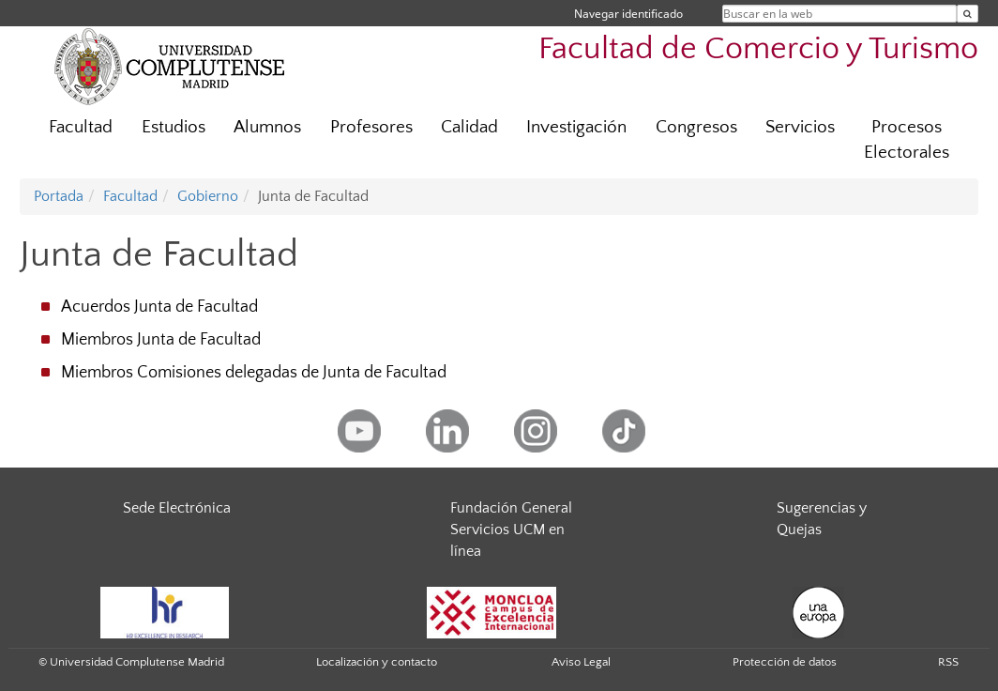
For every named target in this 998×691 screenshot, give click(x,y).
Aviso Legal (581, 661)
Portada (58, 196)
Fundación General (511, 507)
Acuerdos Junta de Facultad (159, 307)
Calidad (469, 127)
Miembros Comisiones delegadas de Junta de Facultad (253, 372)
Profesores (371, 127)
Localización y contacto (376, 661)
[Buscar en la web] (967, 14)
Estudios (173, 127)
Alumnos (267, 127)
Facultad (81, 127)
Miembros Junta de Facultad (161, 339)
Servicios (800, 127)
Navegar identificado (628, 14)
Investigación (576, 127)
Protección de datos (785, 661)
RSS (948, 661)
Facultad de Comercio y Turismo (758, 49)
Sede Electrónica (177, 507)
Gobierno (207, 196)
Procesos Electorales (906, 139)
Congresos (696, 127)
